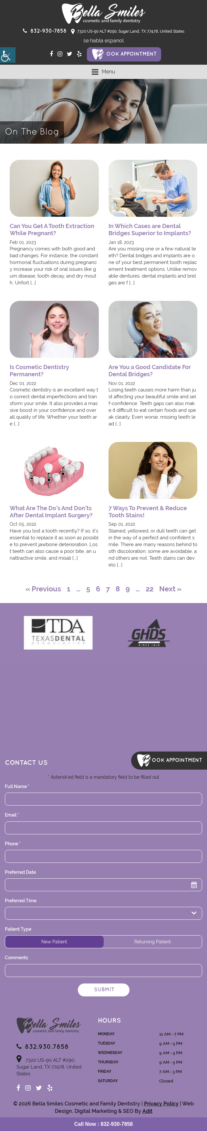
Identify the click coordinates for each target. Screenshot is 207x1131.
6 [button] (98, 589)
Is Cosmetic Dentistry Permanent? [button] (39, 371)
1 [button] (68, 589)
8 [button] (118, 589)
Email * (12, 815)
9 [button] (128, 589)
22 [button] (149, 589)
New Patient (54, 941)
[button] (8, 55)
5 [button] (88, 589)
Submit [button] (104, 989)
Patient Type (18, 929)
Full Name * (17, 786)
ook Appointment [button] (131, 54)
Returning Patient (152, 941)
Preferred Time (20, 900)
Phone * (13, 843)
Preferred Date (20, 872)
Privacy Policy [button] (161, 1104)
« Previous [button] (43, 589)
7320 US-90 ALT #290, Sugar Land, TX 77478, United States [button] (127, 32)
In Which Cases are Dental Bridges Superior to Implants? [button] (150, 229)
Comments (16, 957)
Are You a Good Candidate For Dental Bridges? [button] (150, 371)
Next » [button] (170, 589)
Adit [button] (147, 1111)
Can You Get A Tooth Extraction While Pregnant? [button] (52, 229)
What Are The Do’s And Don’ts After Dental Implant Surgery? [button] (51, 512)
